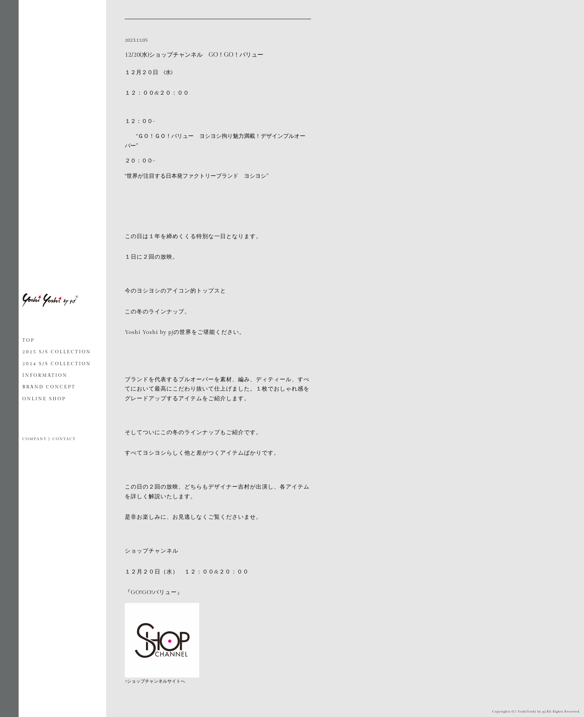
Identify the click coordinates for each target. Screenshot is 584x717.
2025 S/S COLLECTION (56, 351)
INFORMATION (44, 375)
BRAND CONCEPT (49, 386)
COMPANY (34, 439)
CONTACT (64, 439)
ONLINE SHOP (44, 398)
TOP (28, 340)
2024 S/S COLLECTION (56, 363)
